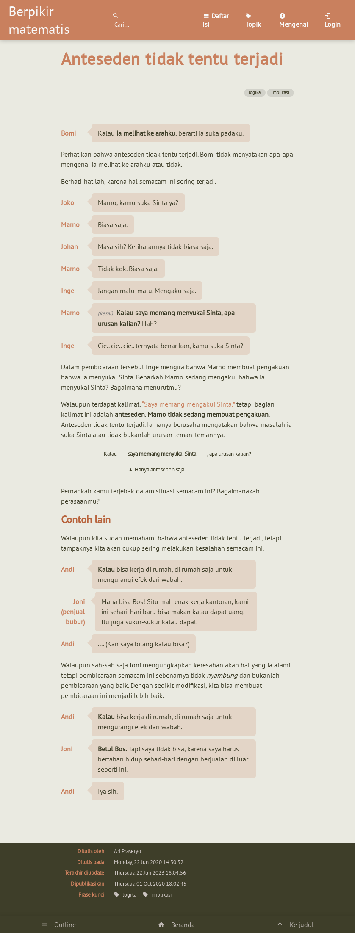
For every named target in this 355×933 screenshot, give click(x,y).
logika (255, 92)
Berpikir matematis (38, 20)
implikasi (280, 92)
